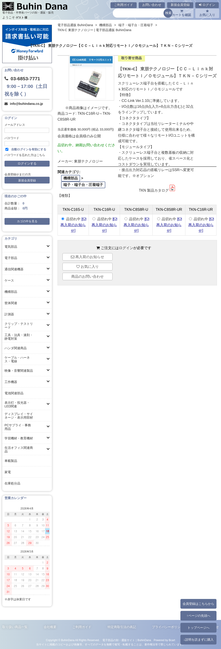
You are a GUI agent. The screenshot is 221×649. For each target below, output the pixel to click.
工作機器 (11, 382)
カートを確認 (181, 13)
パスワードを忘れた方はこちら (25, 155)
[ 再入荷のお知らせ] (73, 224)
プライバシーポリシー (168, 627)
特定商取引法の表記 (122, 627)
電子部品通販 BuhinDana (75, 25)
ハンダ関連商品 (16, 348)
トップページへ (198, 627)
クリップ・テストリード (19, 325)
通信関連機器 (14, 269)
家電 (8, 472)
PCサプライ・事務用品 (18, 427)
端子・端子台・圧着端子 (135, 25)
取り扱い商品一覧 (15, 627)
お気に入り (207, 13)
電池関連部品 (14, 393)
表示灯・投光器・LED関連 (17, 404)
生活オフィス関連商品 (19, 449)
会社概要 (50, 627)
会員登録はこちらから (198, 603)
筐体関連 (11, 303)
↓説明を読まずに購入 (198, 639)
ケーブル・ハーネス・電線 (17, 359)
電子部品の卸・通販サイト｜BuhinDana (127, 640)
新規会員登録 (180, 5)
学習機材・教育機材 (19, 438)
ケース (9, 280)
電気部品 (11, 246)
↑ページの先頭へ (198, 615)
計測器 (9, 314)
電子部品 (11, 258)
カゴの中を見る (27, 221)
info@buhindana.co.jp (26, 103)
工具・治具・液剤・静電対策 (19, 336)
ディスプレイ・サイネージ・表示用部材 (19, 415)
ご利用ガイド (123, 5)
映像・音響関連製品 (19, 370)
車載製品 (11, 461)
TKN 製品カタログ (157, 190)
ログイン (207, 5)
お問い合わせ (151, 5)
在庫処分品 (12, 483)
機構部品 (11, 292)
